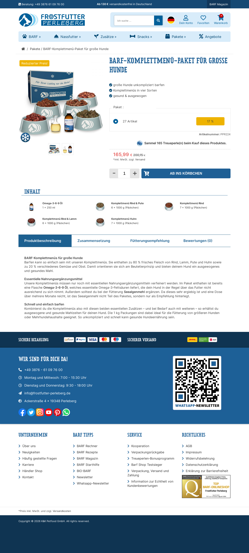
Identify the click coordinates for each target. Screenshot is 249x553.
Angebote (213, 37)
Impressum (194, 452)
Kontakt (28, 477)
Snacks (144, 37)
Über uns (29, 446)
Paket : (118, 107)
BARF (35, 37)
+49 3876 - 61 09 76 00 (43, 370)
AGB (189, 446)
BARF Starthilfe (88, 465)
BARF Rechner (87, 446)
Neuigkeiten (31, 452)
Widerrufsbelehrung (200, 458)
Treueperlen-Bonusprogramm (152, 458)
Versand (140, 159)
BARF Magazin (219, 4)
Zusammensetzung (93, 241)
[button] (171, 20)
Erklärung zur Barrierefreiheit (207, 471)
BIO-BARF (84, 471)
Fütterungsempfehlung (149, 241)
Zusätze (109, 37)
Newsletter (85, 477)
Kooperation (140, 446)
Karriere (28, 465)
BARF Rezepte (87, 452)
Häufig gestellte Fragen (39, 458)
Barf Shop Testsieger (146, 465)
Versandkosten (62, 511)
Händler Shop (32, 471)
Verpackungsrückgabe (147, 452)
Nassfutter (70, 37)
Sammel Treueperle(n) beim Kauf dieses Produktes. (185, 143)
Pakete (179, 37)
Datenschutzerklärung (202, 465)
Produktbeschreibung (42, 241)
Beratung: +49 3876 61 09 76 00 (41, 4)
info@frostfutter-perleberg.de (47, 393)
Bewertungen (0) (197, 241)
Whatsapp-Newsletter (93, 483)
